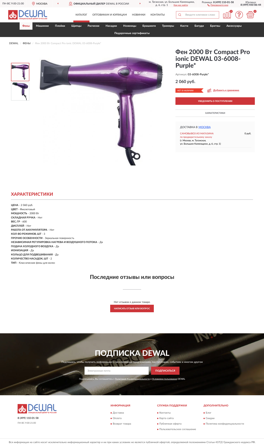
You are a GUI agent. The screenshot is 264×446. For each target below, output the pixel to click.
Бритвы (215, 26)
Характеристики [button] (215, 113)
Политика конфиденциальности (225, 424)
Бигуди (199, 26)
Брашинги (149, 26)
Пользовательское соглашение (177, 429)
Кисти (184, 26)
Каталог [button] (81, 15)
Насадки (111, 26)
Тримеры (168, 26)
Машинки (42, 26)
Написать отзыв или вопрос (132, 308)
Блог (208, 413)
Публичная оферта (170, 424)
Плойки (60, 26)
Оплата (117, 418)
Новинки (138, 15)
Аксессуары (234, 26)
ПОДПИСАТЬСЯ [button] (165, 371)
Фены (26, 26)
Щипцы (76, 26)
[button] (218, 5)
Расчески (93, 26)
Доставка (118, 413)
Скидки (210, 418)
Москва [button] (205, 127)
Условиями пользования (164, 379)
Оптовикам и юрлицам (109, 15)
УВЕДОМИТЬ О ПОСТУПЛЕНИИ (215, 101)
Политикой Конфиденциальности (132, 379)
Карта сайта (166, 418)
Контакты (158, 15)
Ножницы (129, 26)
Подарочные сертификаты (132, 33)
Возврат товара (122, 424)
